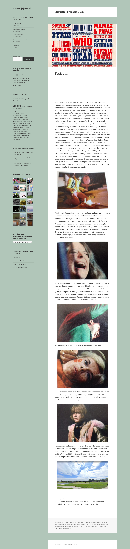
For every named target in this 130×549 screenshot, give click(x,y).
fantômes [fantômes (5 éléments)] (22, 113)
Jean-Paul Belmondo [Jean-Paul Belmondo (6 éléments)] (18, 119)
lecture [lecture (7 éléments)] (15, 123)
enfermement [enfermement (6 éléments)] (16, 113)
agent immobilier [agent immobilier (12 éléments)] (18, 99)
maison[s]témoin (22, 8)
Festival (61, 73)
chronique (92, 297)
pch (67, 522)
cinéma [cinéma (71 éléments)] (17, 105)
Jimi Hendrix (98, 524)
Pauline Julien (83, 526)
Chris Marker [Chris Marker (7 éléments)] (16, 103)
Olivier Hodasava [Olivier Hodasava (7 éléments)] (23, 129)
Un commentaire (65, 529)
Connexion (16, 257)
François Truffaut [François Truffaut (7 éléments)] (17, 117)
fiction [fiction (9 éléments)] (25, 115)
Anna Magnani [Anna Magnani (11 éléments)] (17, 101)
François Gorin (81, 524)
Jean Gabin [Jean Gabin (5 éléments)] (25, 119)
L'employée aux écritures (21, 152)
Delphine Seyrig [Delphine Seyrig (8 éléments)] (17, 108)
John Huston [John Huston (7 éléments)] (30, 121)
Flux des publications (20, 261)
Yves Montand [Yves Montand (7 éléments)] (16, 139)
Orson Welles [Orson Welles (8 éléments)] (16, 131)
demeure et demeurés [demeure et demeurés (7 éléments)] (28, 108)
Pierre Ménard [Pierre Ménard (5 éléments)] (24, 131)
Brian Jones (97, 522)
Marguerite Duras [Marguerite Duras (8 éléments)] (18, 127)
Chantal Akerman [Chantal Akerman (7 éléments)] (27, 101)
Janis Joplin (90, 524)
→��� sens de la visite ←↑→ (22, 75)
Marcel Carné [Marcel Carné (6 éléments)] (27, 125)
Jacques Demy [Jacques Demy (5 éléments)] (25, 117)
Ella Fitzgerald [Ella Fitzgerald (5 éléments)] (24, 111)
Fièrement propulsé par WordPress (66, 544)
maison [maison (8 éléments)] (22, 125)
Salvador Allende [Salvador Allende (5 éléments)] (27, 133)
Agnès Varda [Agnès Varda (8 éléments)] (28, 99)
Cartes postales (18, 34)
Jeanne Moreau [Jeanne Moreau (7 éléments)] (17, 121)
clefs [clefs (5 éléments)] (23, 106)
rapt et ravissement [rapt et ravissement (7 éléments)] (18, 133)
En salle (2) (16, 45)
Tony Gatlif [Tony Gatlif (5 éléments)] (15, 137)
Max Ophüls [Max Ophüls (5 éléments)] (26, 127)
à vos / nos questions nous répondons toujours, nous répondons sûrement (21, 80)
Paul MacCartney (72, 526)
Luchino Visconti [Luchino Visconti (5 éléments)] (20, 123)
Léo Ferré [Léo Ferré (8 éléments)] (16, 125)
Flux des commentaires (20, 264)
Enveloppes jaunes (19, 29)
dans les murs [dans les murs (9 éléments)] (28, 106)
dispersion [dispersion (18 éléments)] (17, 111)
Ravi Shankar (99, 526)
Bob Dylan (90, 522)
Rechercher (17, 56)
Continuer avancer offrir (21, 40)
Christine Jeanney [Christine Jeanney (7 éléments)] (24, 103)
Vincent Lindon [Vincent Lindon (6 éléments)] (26, 137)
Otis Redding (62, 526)
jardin (82, 522)
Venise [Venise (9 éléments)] (20, 137)
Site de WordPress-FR (20, 268)
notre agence (17, 86)
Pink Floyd (91, 526)
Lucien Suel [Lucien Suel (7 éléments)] (28, 123)
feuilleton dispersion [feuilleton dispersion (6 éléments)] (18, 115)
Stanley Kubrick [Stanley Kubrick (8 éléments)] (25, 135)
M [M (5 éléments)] (19, 125)
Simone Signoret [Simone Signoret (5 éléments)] (16, 135)
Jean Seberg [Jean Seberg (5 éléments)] (23, 121)
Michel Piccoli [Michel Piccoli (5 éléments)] (16, 129)
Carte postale (17, 24)
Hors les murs (75, 522)
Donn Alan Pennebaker (68, 524)
